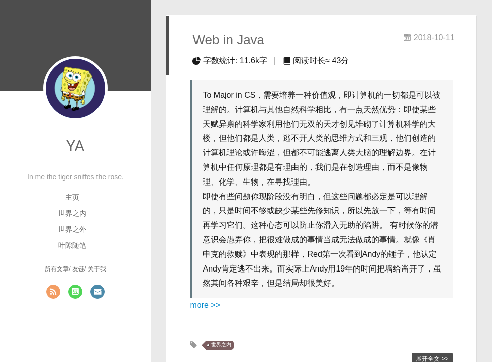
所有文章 (57, 269)
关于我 (97, 269)
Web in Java (228, 39)
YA (75, 145)
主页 (72, 197)
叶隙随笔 (72, 245)
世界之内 (72, 213)
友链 (78, 269)
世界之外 (72, 229)
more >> (205, 305)
